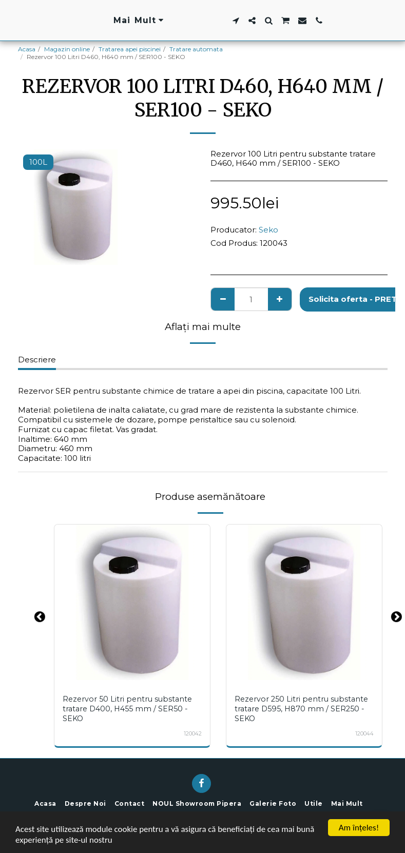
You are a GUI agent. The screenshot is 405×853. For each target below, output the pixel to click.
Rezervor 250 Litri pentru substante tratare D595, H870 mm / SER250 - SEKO (301, 708)
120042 (192, 732)
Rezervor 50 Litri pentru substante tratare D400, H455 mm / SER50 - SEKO (127, 708)
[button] (299, 20)
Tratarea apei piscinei (130, 49)
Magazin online (67, 49)
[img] (132, 602)
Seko (268, 230)
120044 (364, 732)
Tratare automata (196, 49)
